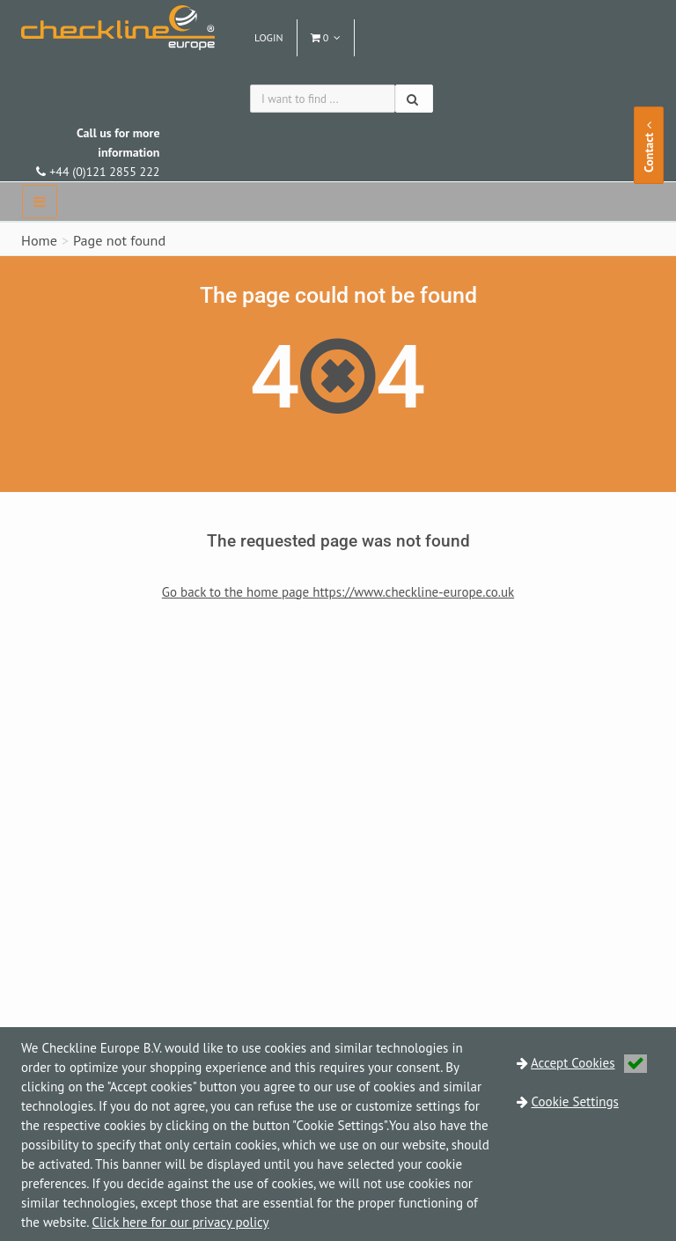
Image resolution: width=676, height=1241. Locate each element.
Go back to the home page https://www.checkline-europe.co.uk (338, 592)
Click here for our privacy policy (180, 1222)
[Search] (414, 98)
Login (268, 37)
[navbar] (39, 201)
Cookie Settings (575, 1101)
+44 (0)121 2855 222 (97, 152)
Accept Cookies (589, 1062)
